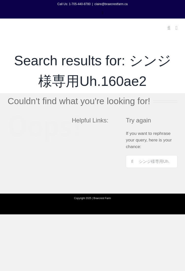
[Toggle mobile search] (169, 28)
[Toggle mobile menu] (176, 28)
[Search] (132, 161)
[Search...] (151, 161)
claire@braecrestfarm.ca (111, 4)
